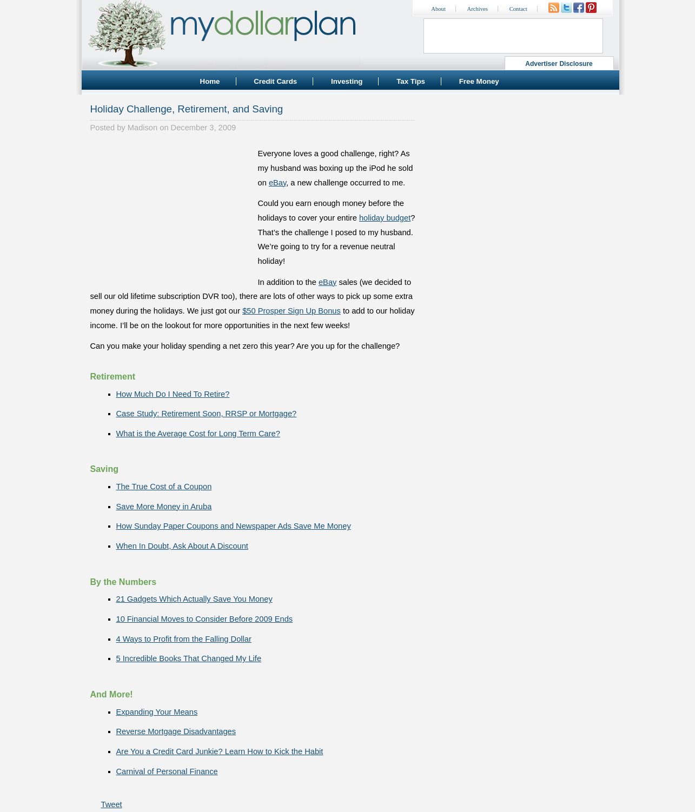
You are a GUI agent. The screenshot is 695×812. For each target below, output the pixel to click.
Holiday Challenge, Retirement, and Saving (186, 109)
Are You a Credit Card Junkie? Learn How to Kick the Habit (219, 751)
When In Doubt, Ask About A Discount (182, 546)
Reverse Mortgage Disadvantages (176, 731)
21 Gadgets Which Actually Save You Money (194, 599)
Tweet (111, 804)
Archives (477, 9)
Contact (518, 9)
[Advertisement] (171, 214)
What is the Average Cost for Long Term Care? (198, 433)
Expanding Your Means (157, 712)
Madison (142, 127)
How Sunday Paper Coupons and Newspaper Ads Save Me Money (233, 526)
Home (210, 81)
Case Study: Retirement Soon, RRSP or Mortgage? (206, 413)
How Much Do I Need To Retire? (173, 394)
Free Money (479, 81)
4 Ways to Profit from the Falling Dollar (183, 639)
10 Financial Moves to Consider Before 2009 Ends (204, 619)
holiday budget (385, 218)
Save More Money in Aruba (164, 506)
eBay (277, 182)
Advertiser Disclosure (559, 64)
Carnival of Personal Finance (167, 771)
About (438, 9)
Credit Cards (275, 81)
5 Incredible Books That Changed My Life (189, 658)
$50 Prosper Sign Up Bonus (291, 311)
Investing (347, 81)
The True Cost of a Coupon (164, 486)
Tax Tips (410, 81)
